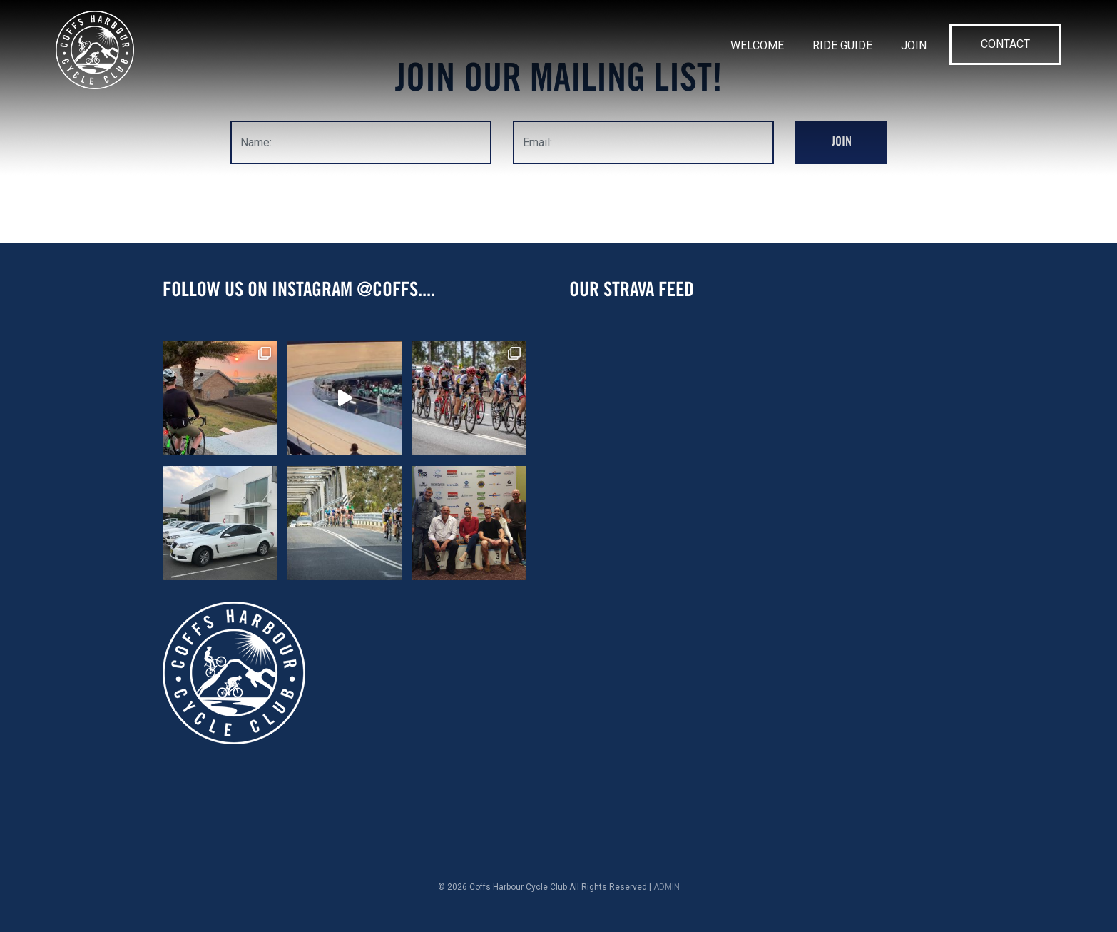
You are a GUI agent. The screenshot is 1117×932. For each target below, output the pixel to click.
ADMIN (666, 887)
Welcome (757, 45)
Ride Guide (842, 45)
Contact (1005, 44)
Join (914, 45)
